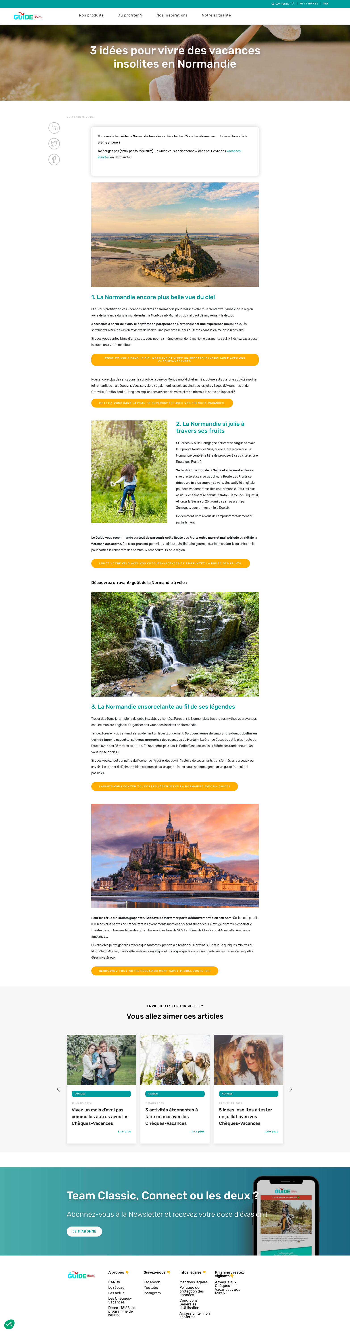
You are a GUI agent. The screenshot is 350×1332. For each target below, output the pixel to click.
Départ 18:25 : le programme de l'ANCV (121, 1311)
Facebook (152, 1282)
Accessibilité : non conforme (194, 1315)
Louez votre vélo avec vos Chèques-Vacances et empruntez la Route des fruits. (170, 563)
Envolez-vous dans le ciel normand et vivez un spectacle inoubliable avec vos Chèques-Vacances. (175, 360)
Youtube (151, 1288)
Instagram (152, 1293)
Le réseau (116, 1288)
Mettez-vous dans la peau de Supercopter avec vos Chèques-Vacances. (162, 403)
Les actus (116, 1293)
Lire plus (124, 1131)
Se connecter (283, 3)
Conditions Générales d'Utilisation (189, 1304)
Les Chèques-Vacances (120, 1300)
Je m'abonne (84, 1231)
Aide (326, 3)
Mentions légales (193, 1282)
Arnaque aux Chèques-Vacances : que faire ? (227, 1287)
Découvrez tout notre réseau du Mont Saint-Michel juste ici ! (154, 970)
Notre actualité (216, 15)
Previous (59, 1089)
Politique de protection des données (191, 1291)
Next (290, 1089)
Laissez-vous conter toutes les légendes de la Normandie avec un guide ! (164, 786)
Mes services (309, 3)
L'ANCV (114, 1282)
